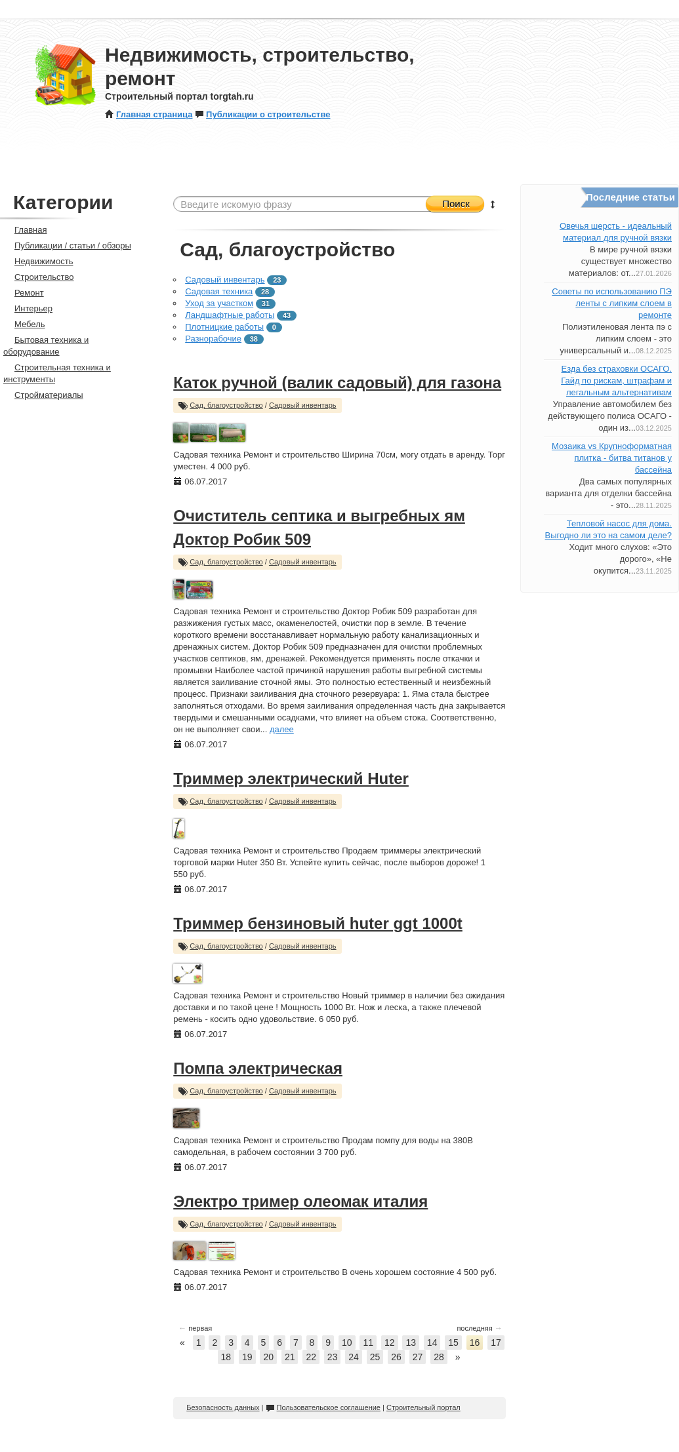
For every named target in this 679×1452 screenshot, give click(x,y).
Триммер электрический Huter (291, 778)
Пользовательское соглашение (323, 1407)
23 (332, 1357)
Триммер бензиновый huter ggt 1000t (318, 923)
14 (432, 1342)
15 (453, 1342)
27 (418, 1357)
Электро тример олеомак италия (300, 1201)
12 (389, 1342)
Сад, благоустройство (226, 405)
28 (439, 1357)
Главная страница (148, 114)
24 (353, 1357)
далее (282, 729)
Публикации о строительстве (262, 114)
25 (375, 1357)
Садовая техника (219, 291)
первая (195, 1328)
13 (410, 1342)
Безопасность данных (222, 1407)
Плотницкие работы (224, 327)
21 (290, 1357)
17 (496, 1342)
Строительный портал (423, 1407)
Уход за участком (219, 303)
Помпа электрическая (257, 1068)
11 (368, 1342)
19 (247, 1357)
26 (396, 1357)
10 (347, 1342)
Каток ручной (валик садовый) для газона (337, 382)
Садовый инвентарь (224, 280)
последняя (479, 1328)
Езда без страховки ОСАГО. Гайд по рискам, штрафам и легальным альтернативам (616, 380)
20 (268, 1357)
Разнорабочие (213, 338)
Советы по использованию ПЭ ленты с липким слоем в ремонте (612, 303)
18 (226, 1357)
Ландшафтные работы (229, 315)
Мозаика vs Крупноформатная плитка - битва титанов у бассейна (612, 458)
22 (311, 1357)
